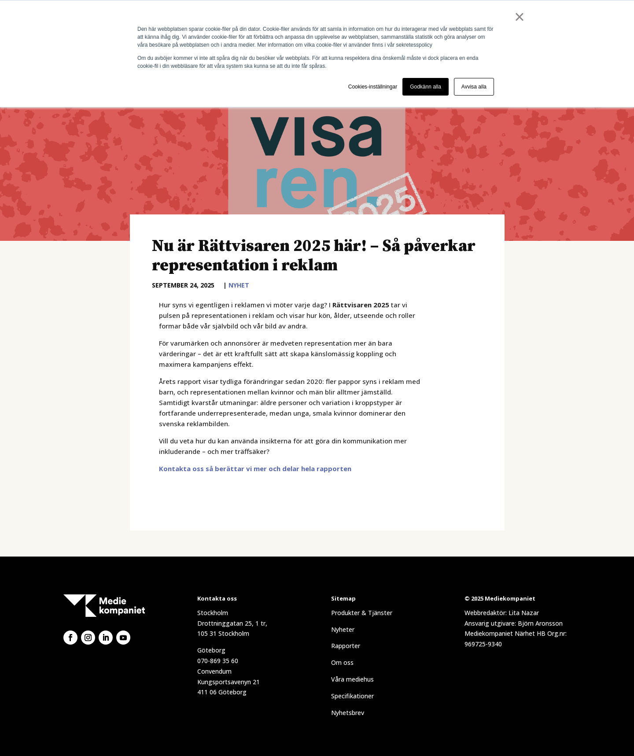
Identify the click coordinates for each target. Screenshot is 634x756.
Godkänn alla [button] (425, 87)
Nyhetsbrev (347, 712)
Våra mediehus (352, 679)
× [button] (519, 17)
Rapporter (345, 646)
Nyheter (342, 629)
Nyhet (239, 285)
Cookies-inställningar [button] (372, 87)
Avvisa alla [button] (474, 87)
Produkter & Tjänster (361, 612)
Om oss (342, 662)
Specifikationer (352, 696)
